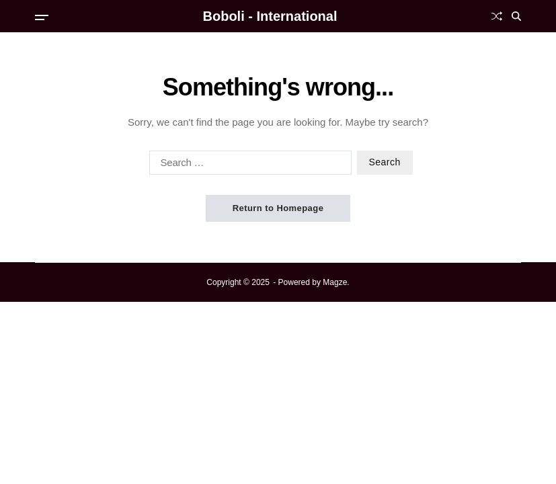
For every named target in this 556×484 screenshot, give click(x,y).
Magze (335, 282)
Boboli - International (270, 16)
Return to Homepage (278, 208)
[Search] (516, 16)
